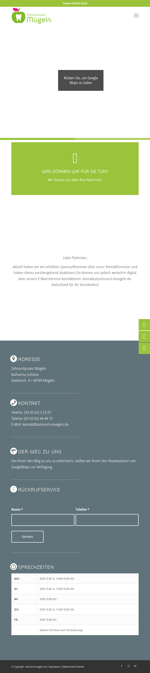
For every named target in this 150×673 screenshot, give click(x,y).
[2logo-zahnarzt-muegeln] (62, 16)
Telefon (82, 509)
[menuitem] (136, 15)
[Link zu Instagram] (128, 666)
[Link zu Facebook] (121, 666)
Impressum (54, 666)
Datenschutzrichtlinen (73, 666)
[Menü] (136, 15)
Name (17, 509)
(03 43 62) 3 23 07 (37, 412)
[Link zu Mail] (135, 666)
